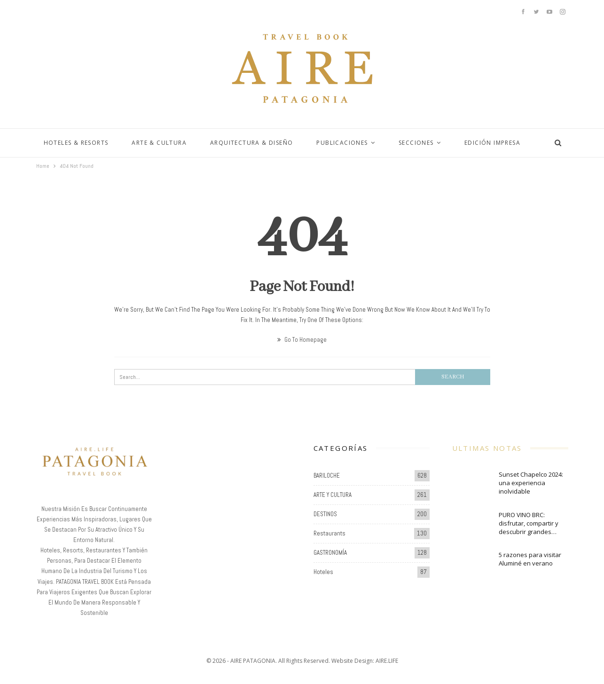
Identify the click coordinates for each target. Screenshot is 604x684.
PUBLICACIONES (342, 143)
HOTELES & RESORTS (76, 143)
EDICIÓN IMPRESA (492, 143)
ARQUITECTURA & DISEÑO (251, 143)
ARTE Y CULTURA (333, 495)
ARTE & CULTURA (159, 143)
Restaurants (329, 533)
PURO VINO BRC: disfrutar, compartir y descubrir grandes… (528, 523)
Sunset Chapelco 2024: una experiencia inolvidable (531, 482)
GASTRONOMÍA (330, 553)
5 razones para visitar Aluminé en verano (530, 558)
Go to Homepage (302, 340)
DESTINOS (325, 514)
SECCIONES (416, 143)
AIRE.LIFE (387, 661)
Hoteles (323, 572)
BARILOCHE (327, 476)
